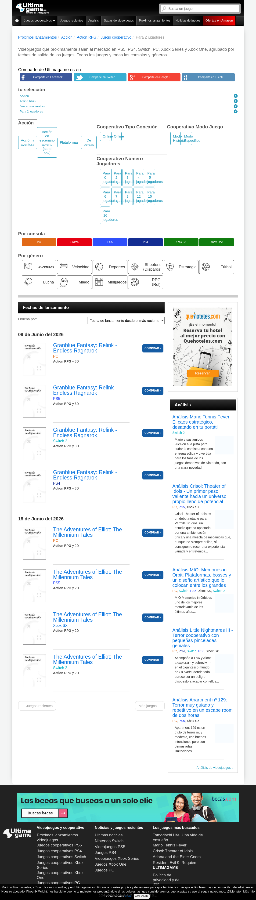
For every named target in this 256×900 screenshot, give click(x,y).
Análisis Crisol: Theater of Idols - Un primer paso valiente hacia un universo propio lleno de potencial (199, 493)
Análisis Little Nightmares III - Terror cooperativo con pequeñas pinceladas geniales (202, 638)
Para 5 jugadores (151, 177)
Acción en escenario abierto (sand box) (47, 142)
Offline (118, 136)
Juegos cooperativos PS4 (59, 851)
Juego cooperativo (32, 106)
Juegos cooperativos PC (58, 883)
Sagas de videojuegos (119, 20)
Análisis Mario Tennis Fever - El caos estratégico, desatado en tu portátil (202, 422)
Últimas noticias (109, 835)
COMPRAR (151, 348)
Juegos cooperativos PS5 (59, 845)
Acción (24, 96)
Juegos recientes (71, 20)
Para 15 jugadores (151, 196)
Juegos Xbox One (110, 864)
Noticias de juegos (188, 20)
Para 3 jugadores (129, 177)
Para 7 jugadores (118, 196)
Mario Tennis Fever (170, 845)
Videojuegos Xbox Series (117, 858)
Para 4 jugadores (140, 177)
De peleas (89, 142)
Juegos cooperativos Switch (61, 857)
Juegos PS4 (105, 852)
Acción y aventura (27, 142)
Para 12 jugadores (140, 196)
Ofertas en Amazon (219, 20)
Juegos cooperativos (39, 20)
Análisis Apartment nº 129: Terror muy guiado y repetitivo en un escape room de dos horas (202, 707)
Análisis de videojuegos (213, 767)
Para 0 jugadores (106, 177)
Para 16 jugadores (106, 215)
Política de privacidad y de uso (166, 879)
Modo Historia (177, 138)
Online (106, 136)
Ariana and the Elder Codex (177, 857)
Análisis (93, 20)
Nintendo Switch (109, 841)
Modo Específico (188, 138)
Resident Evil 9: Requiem (175, 862)
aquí (128, 896)
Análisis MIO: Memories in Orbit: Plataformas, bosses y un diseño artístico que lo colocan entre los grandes (201, 577)
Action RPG (28, 101)
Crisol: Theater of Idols (173, 851)
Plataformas (69, 142)
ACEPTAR (141, 896)
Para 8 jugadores (129, 196)
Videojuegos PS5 (110, 847)
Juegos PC (104, 870)
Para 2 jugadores (31, 111)
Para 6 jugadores (106, 196)
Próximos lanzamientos (154, 20)
